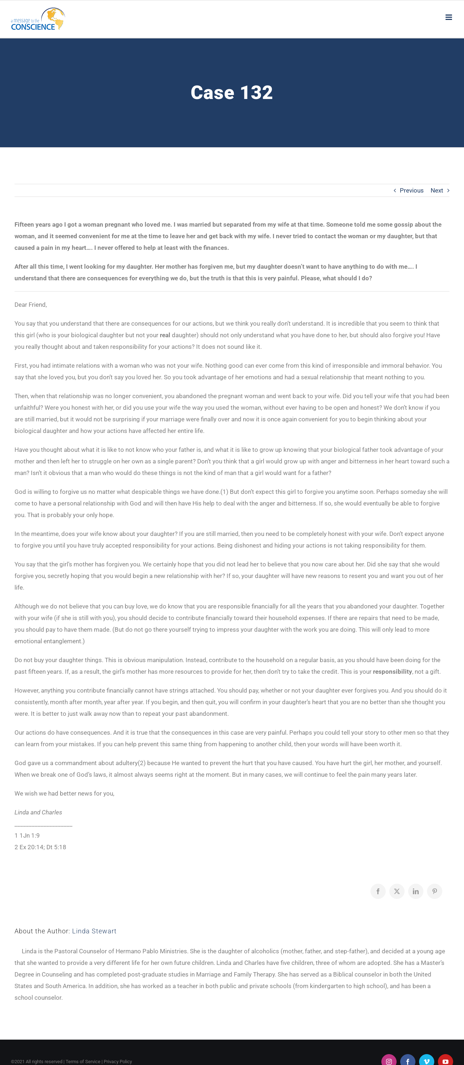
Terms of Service (83, 1061)
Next (437, 190)
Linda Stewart (94, 931)
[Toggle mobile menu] (449, 17)
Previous (412, 190)
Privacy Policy (118, 1061)
